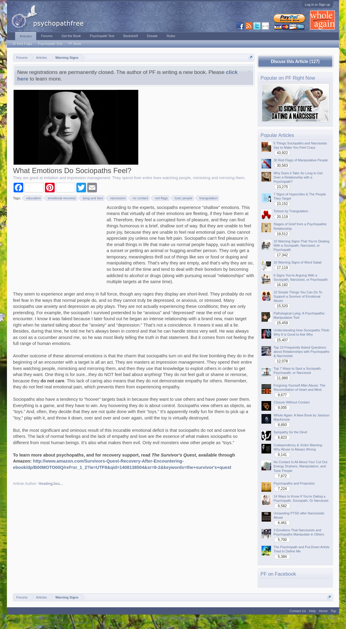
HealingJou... (51, 483)
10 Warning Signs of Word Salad (298, 262)
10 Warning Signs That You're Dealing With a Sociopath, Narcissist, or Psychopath (301, 245)
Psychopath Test (50, 44)
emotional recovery (61, 198)
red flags (160, 198)
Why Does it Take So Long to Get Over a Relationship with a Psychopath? (298, 177)
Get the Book (71, 36)
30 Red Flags (22, 44)
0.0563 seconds (180, 618)
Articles (26, 36)
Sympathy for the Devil (290, 432)
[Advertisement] (58, 242)
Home (323, 611)
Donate (152, 36)
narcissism (117, 198)
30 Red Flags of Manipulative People (301, 160)
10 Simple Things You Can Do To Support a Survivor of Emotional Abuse (298, 296)
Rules (171, 36)
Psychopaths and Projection (294, 483)
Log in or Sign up (317, 4)
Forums (46, 36)
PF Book (75, 44)
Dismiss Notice (249, 71)
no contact (139, 198)
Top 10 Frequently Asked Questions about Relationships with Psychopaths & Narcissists (301, 352)
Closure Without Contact (291, 402)
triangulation (207, 198)
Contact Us (298, 611)
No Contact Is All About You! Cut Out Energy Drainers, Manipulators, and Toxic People (300, 466)
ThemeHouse (78, 622)
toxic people (183, 198)
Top (333, 611)
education (32, 198)
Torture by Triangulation (291, 211)
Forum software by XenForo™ (50, 618)
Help (312, 611)
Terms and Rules (325, 618)
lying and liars (92, 198)
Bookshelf (130, 36)
